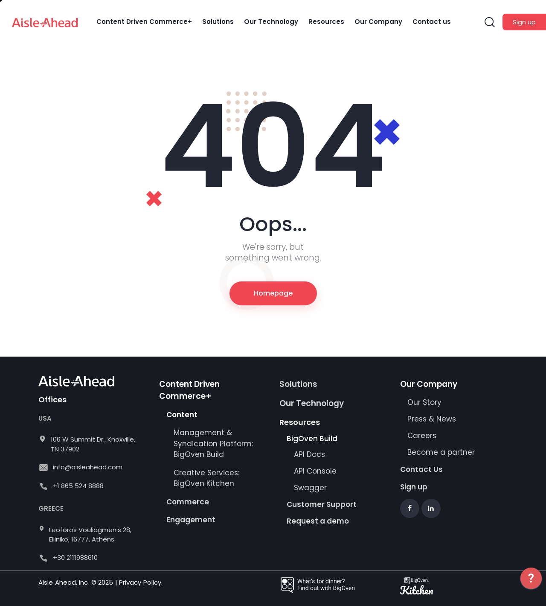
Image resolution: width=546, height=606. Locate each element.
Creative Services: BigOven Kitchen (206, 478)
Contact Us (421, 469)
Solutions (298, 384)
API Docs (309, 454)
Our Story (424, 402)
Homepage (273, 293)
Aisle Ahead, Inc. (64, 582)
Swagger (310, 487)
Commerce (187, 502)
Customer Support (322, 504)
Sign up (413, 487)
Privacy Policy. (141, 582)
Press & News (431, 419)
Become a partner (442, 452)
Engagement (190, 520)
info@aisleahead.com (87, 467)
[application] (531, 584)
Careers (421, 435)
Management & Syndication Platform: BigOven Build (213, 443)
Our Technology (311, 403)
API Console (315, 471)
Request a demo (318, 521)
